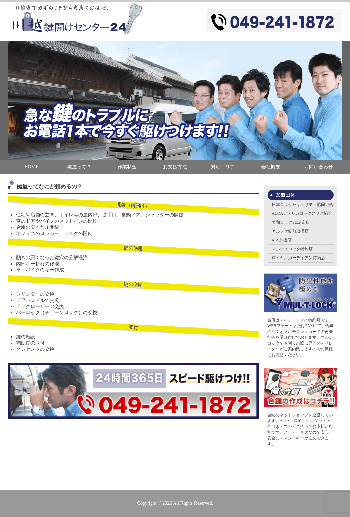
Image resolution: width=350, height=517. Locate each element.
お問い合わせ (318, 166)
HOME (31, 166)
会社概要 (270, 166)
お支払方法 (175, 166)
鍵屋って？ (79, 166)
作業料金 (127, 166)
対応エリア (223, 166)
